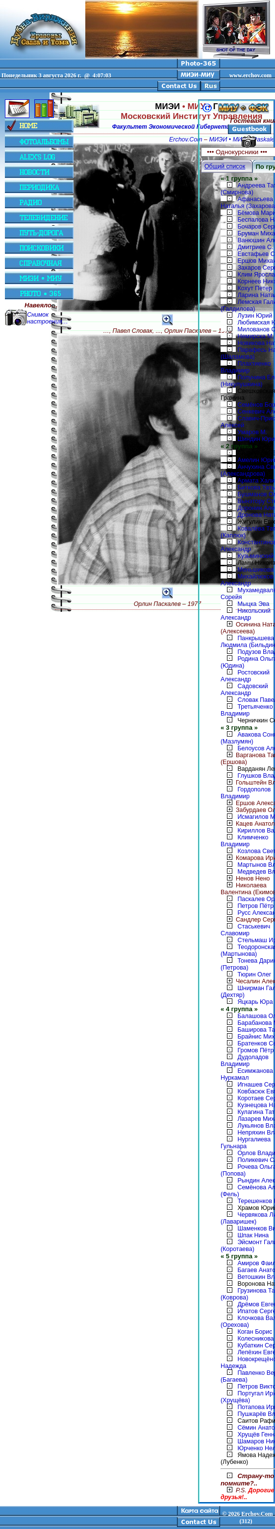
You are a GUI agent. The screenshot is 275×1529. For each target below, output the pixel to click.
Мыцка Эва (253, 604)
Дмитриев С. (255, 247)
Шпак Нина (253, 1235)
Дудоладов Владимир (245, 1060)
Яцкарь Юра (255, 1001)
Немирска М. (255, 336)
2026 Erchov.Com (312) (250, 1517)
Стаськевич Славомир (245, 930)
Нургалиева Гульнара (246, 1143)
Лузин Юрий (254, 315)
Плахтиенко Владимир (246, 367)
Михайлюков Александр (247, 580)
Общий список (224, 166)
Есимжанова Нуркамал (247, 1074)
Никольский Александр (246, 614)
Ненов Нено (245, 878)
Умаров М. (252, 432)
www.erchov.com (250, 75)
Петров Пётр (255, 906)
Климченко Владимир (244, 841)
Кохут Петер (254, 288)
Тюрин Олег (254, 974)
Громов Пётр (255, 1050)
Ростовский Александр (245, 676)
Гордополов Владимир (246, 793)
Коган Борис (254, 1331)
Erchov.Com (185, 139)
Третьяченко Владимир (247, 710)
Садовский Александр (244, 689)
